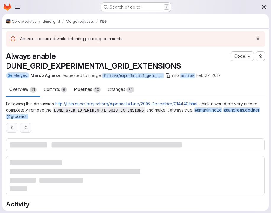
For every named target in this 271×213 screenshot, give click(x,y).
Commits (55, 90)
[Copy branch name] (167, 75)
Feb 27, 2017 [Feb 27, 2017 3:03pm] (208, 75)
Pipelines (87, 90)
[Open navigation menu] (17, 7)
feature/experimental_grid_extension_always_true (133, 75)
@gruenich (17, 116)
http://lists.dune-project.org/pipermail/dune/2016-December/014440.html (126, 103)
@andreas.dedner (241, 109)
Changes (121, 90)
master (187, 75)
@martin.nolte (208, 109)
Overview (23, 90)
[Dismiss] (258, 38)
